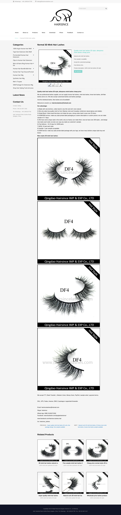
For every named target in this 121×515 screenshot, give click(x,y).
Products (35, 32)
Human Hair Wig (18, 75)
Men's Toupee (17, 82)
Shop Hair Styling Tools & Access (23, 88)
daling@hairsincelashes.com (45, 1)
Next (69, 66)
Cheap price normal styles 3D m (97, 463)
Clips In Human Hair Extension (22, 60)
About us (25, 32)
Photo (61, 32)
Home (17, 32)
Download (52, 32)
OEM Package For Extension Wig (23, 85)
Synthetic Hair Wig (19, 78)
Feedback (70, 32)
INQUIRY (78, 71)
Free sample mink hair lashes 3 (73, 463)
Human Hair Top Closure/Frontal (23, 72)
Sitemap (76, 508)
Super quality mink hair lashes (48, 495)
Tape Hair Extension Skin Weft (22, 52)
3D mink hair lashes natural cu (48, 463)
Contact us (80, 32)
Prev (40, 66)
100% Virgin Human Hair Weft (22, 49)
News (43, 32)
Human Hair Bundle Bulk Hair (22, 69)
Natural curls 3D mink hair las (72, 495)
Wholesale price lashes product (97, 495)
